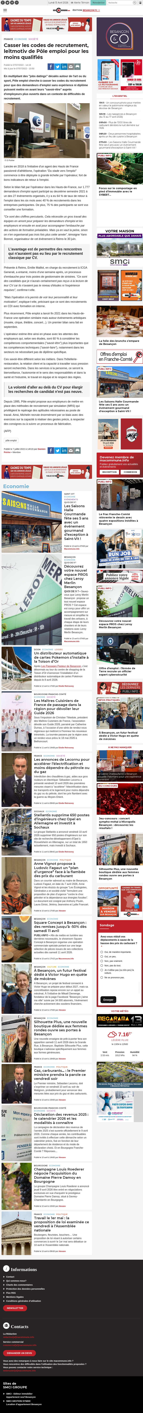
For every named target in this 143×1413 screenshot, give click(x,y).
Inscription (109, 472)
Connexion (130, 472)
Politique (65, 860)
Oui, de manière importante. (118, 952)
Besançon (70, 557)
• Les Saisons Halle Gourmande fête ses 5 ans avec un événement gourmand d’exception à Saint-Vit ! (120, 145)
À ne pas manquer (120, 747)
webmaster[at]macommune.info (19, 1370)
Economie (21, 39)
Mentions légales (15, 1297)
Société (33, 39)
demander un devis (19, 1353)
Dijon (37, 649)
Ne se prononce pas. (114, 977)
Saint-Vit (69, 494)
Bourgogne (41, 1165)
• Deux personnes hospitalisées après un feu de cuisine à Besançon (119, 135)
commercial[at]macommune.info (19, 1345)
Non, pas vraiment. (114, 961)
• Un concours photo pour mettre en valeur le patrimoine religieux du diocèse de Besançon (120, 105)
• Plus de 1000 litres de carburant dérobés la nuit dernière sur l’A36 (119, 125)
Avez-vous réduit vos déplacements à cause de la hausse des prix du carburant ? (118, 941)
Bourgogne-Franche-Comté (50, 694)
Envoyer (108, 999)
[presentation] (98, 765)
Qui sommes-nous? (16, 1281)
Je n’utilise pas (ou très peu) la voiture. (119, 971)
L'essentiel (120, 96)
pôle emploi (11, 440)
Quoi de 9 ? (70, 502)
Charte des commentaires (19, 1285)
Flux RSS (11, 1293)
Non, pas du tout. (113, 965)
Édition (77, 10)
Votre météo (119, 1011)
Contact (10, 1277)
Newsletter (15, 1308)
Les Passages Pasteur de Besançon (61, 666)
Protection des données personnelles (25, 1289)
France (8, 39)
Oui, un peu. (110, 956)
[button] (134, 2)
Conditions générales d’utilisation (23, 1301)
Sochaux (39, 811)
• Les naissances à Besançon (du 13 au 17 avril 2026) (118, 115)
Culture (51, 967)
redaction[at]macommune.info (18, 1337)
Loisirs (59, 649)
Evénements (71, 499)
